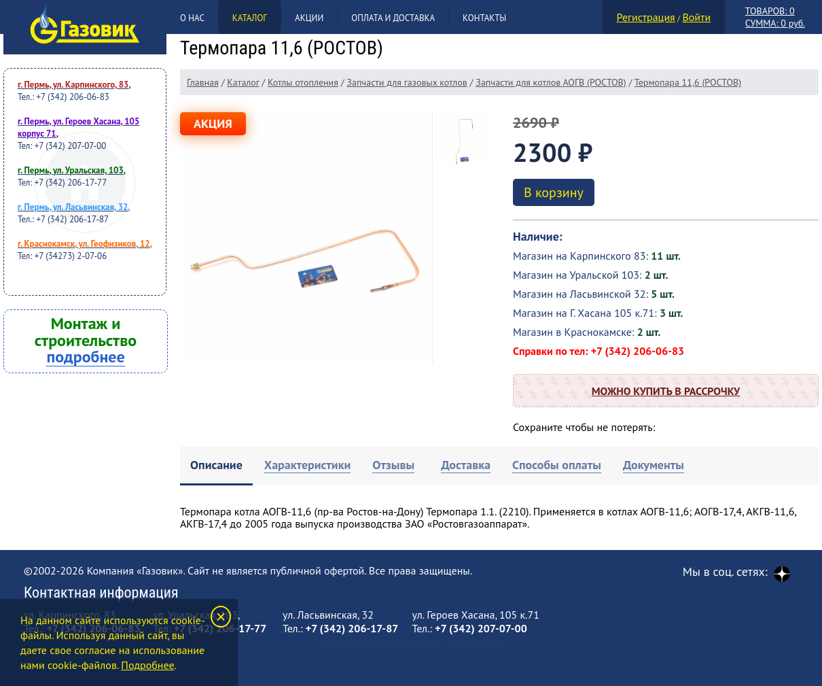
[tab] (216, 466)
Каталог (249, 18)
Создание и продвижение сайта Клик (410, 645)
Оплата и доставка (393, 18)
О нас (192, 18)
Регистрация (646, 17)
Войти (696, 17)
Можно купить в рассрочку (666, 391)
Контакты (484, 18)
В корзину (554, 192)
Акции (309, 18)
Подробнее (147, 665)
